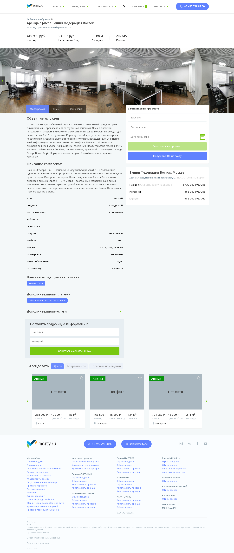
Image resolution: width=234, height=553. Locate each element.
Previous (28, 401)
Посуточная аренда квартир (42, 482)
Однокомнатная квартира (85, 461)
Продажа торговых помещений (43, 509)
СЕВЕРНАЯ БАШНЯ (171, 477)
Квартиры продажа (82, 458)
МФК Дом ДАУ (169, 507)
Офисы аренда (34, 465)
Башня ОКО (123, 477)
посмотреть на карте (191, 177)
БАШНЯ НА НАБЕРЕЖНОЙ (174, 486)
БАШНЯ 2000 (168, 495)
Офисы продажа (35, 461)
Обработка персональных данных (43, 537)
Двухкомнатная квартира (85, 465)
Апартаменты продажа (39, 475)
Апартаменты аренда (38, 478)
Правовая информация (38, 532)
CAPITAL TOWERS (125, 512)
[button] (2, 80)
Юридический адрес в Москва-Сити (45, 502)
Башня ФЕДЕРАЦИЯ (82, 474)
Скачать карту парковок (156, 184)
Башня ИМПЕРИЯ (125, 458)
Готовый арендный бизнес (41, 499)
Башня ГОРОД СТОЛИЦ (83, 493)
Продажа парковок (37, 485)
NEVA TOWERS (124, 496)
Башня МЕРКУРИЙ (171, 458)
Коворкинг (32, 492)
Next (205, 401)
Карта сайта (32, 548)
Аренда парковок (36, 489)
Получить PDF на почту (167, 156)
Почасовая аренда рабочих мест (44, 468)
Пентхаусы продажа (37, 472)
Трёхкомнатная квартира (85, 468)
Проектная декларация (38, 543)
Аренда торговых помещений (42, 506)
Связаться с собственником (74, 351)
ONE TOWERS (168, 504)
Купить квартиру (36, 495)
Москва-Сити (33, 458)
